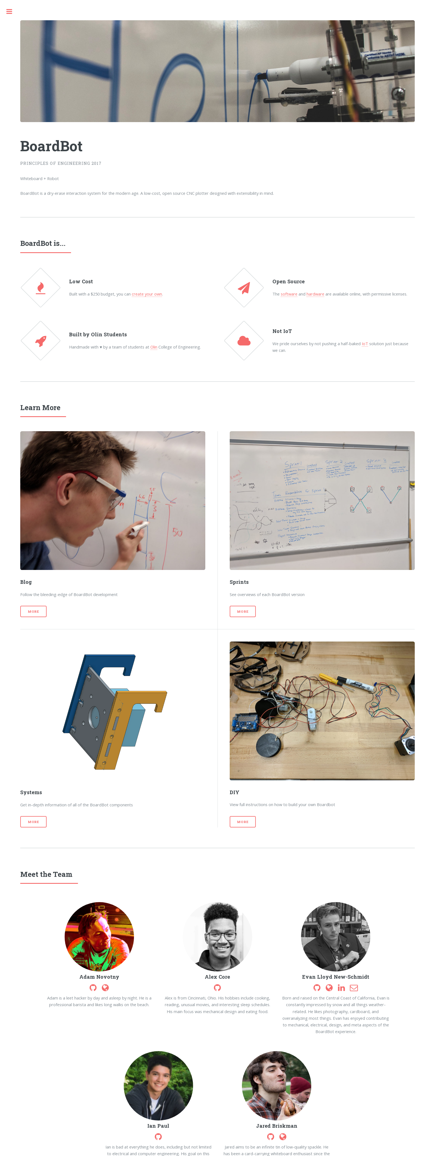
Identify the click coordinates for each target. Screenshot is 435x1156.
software (289, 294)
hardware (315, 294)
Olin (153, 347)
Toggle (9, 11)
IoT (365, 343)
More (33, 611)
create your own (147, 294)
